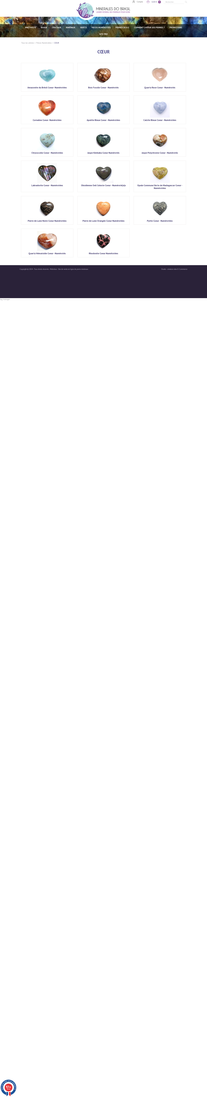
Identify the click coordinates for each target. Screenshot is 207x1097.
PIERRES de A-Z (122, 27)
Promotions (176, 27)
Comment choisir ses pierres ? (149, 27)
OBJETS (83, 27)
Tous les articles (27, 43)
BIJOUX (44, 27)
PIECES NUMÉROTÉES (101, 27)
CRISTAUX (56, 27)
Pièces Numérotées (44, 43)
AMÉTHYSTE (30, 27)
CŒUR (56, 43)
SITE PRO (103, 34)
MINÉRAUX (70, 27)
